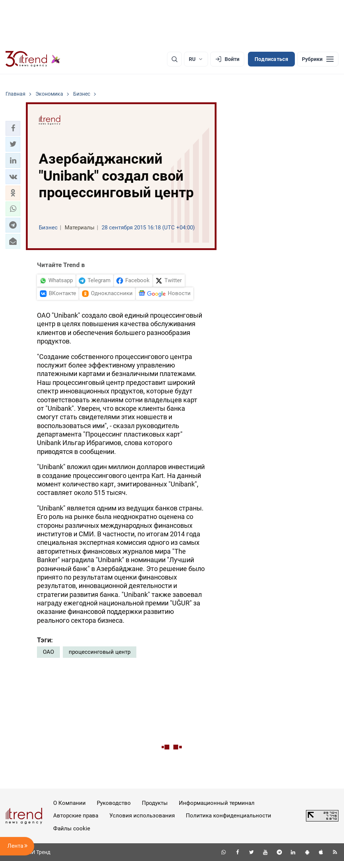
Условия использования (142, 815)
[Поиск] (174, 59)
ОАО (48, 652)
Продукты (155, 803)
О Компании (69, 803)
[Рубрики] (317, 59)
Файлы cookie (71, 828)
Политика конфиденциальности (228, 815)
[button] (13, 128)
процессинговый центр (99, 652)
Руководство (114, 803)
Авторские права (75, 815)
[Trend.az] (33, 59)
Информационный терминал (217, 803)
